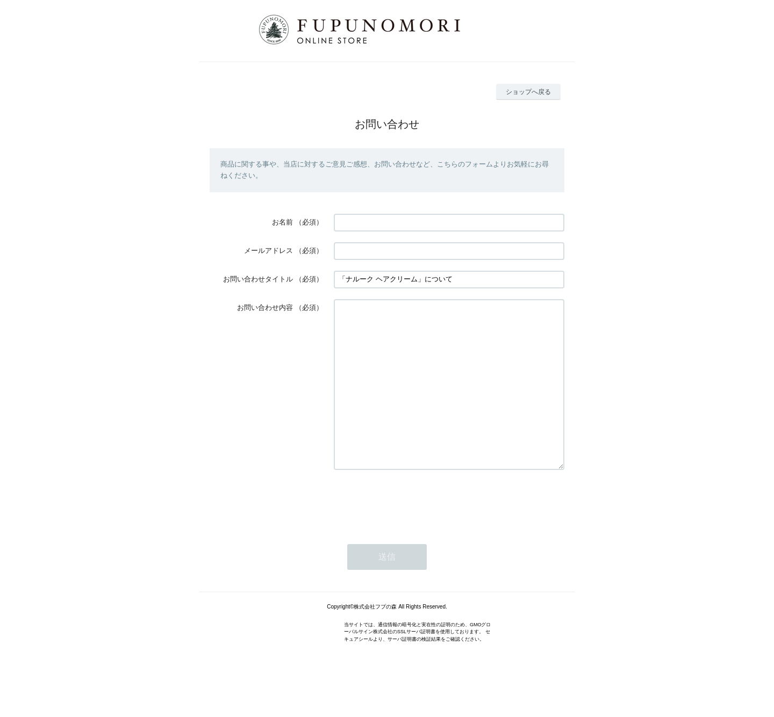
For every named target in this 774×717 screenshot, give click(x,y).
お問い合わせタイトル (258, 279)
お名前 (282, 222)
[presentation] (415, 534)
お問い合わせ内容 (265, 307)
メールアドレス (268, 251)
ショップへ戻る (528, 92)
